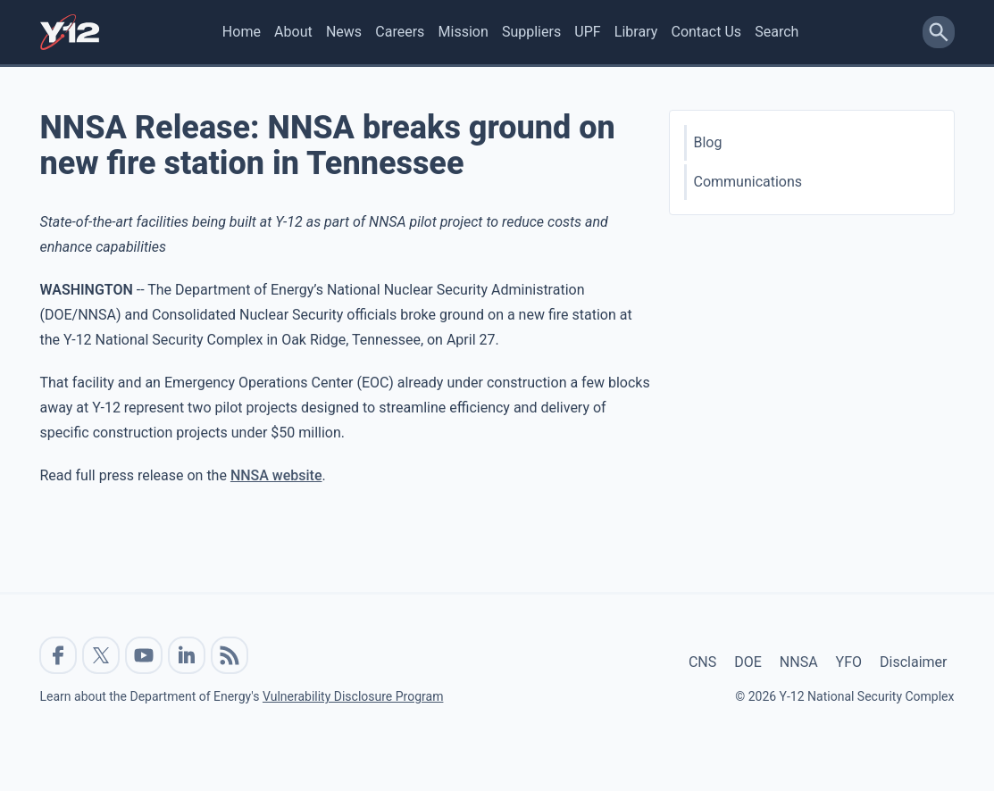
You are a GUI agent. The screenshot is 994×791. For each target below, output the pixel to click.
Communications (748, 181)
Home (241, 31)
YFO (849, 662)
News (344, 31)
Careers (399, 31)
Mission (464, 31)
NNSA (799, 662)
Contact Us (706, 31)
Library (635, 31)
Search (776, 31)
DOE (748, 662)
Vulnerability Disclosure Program (353, 696)
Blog (708, 142)
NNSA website (276, 475)
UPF (587, 31)
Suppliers (531, 31)
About (293, 31)
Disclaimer (913, 662)
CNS (702, 662)
